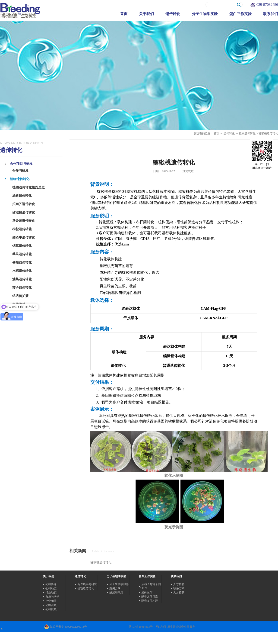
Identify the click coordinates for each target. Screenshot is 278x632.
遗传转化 (229, 133)
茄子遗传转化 (22, 287)
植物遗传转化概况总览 (28, 187)
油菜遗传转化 (22, 279)
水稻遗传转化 (22, 271)
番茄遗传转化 (22, 262)
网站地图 (160, 626)
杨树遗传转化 (22, 195)
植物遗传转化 (247, 133)
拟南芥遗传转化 (23, 204)
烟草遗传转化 (22, 246)
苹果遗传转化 (22, 254)
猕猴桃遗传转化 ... (102, 562)
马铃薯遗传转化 (23, 220)
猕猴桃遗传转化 (23, 212)
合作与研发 (20, 170)
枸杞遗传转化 (22, 229)
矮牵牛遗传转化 (23, 237)
